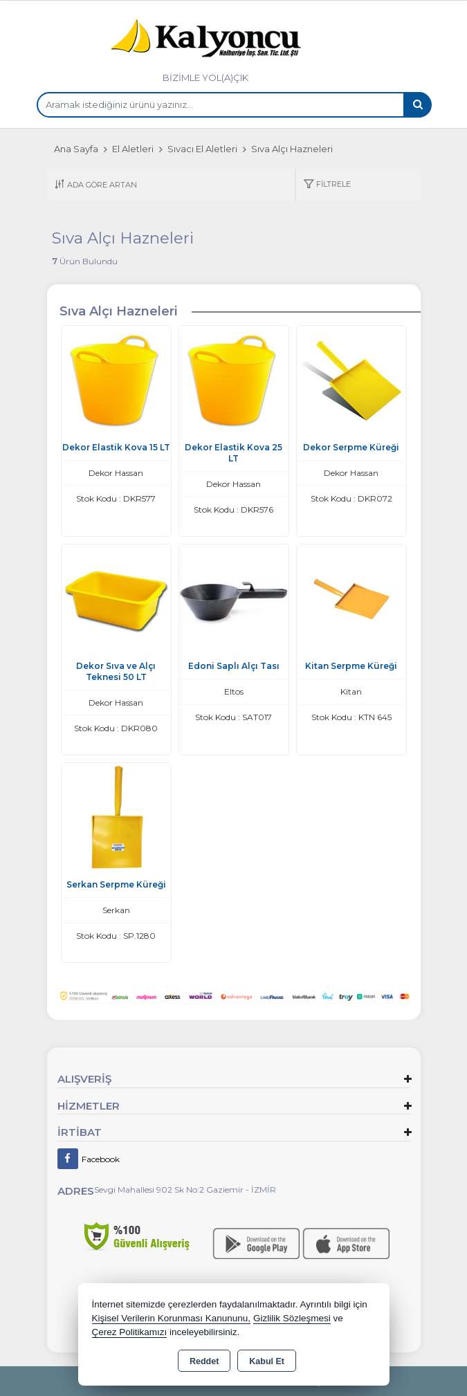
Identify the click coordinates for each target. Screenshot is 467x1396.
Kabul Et (266, 1361)
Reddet (204, 1361)
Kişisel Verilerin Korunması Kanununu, (171, 1318)
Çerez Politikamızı (129, 1332)
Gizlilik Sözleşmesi (292, 1318)
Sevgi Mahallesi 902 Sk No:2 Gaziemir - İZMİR (185, 1189)
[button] (327, 185)
